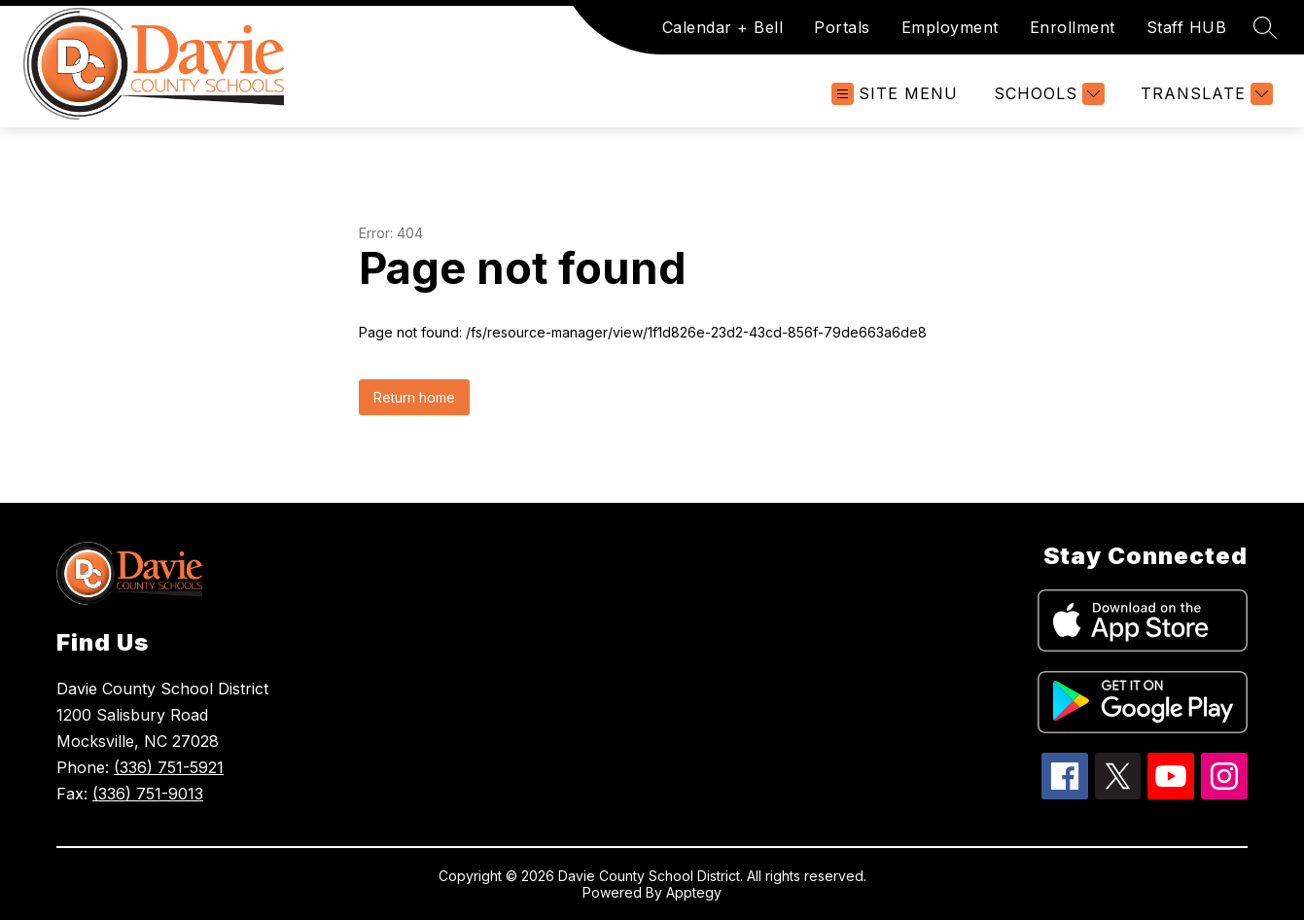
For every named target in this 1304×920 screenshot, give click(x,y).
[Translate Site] (1204, 94)
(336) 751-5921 (169, 767)
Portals (842, 27)
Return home (414, 397)
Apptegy (694, 892)
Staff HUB (1186, 27)
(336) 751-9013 (147, 793)
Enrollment (1072, 27)
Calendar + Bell (723, 27)
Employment (950, 27)
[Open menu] (894, 94)
